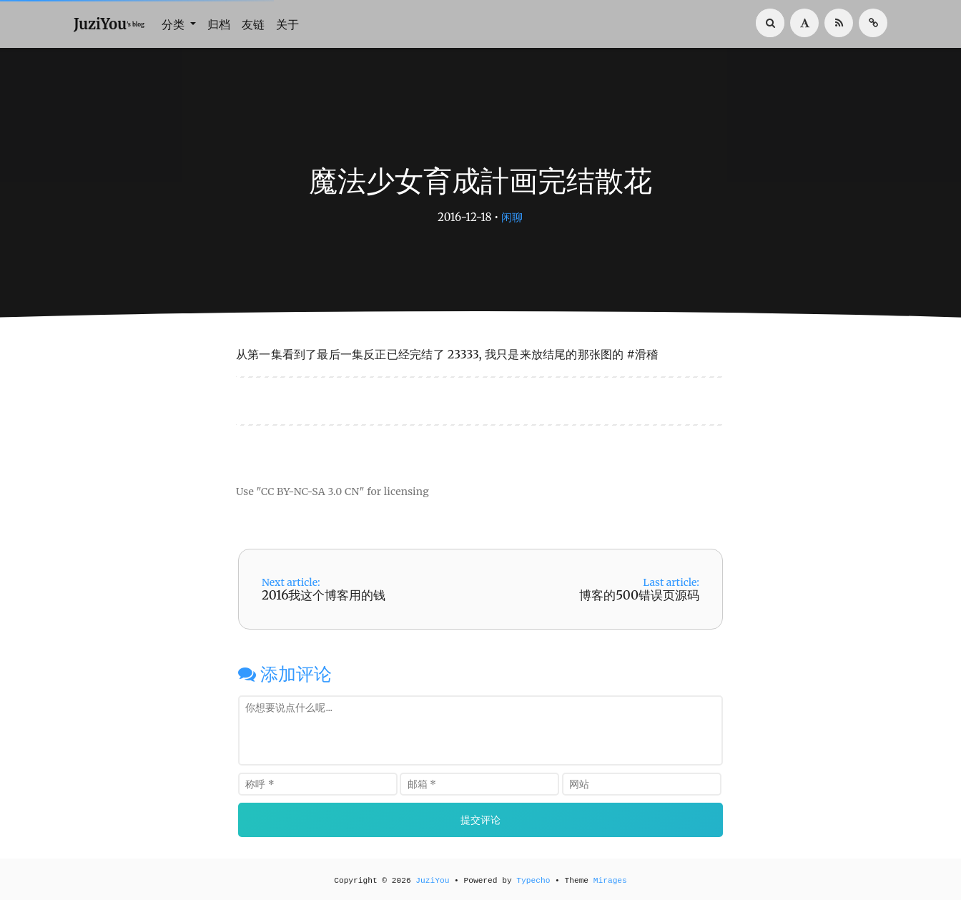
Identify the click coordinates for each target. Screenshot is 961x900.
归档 (218, 24)
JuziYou (432, 880)
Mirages (610, 880)
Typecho (533, 880)
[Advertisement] (480, 448)
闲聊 (512, 217)
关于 (287, 24)
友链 (253, 24)
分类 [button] (174, 24)
